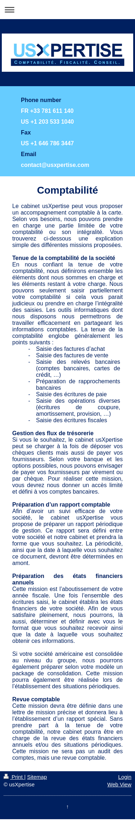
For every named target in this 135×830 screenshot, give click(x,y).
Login (124, 777)
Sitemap (37, 777)
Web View (119, 784)
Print (14, 777)
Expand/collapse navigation (67, 9)
